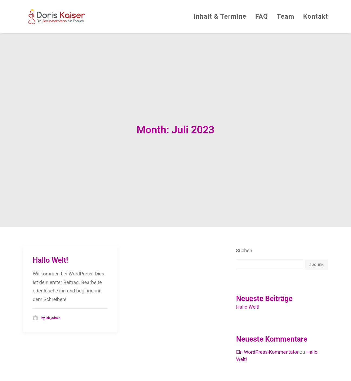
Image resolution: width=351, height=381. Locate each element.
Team (285, 16)
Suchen (244, 220)
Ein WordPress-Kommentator (267, 322)
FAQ (261, 16)
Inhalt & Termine (220, 16)
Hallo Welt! (50, 230)
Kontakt (315, 16)
